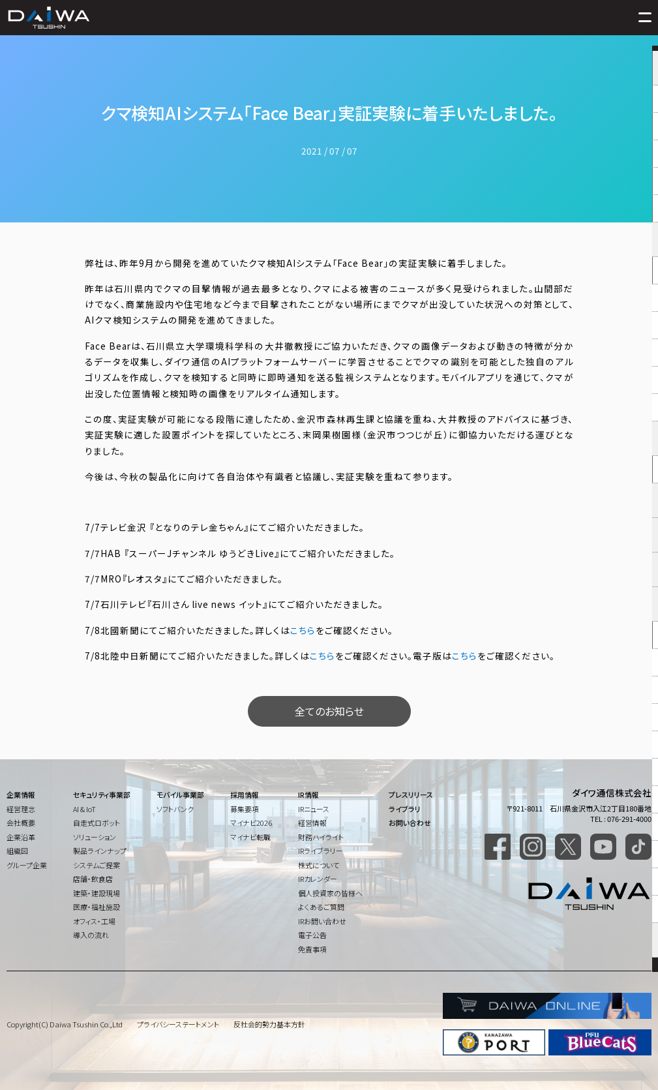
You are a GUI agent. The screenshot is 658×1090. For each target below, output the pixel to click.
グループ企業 (27, 865)
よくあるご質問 (321, 906)
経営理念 (21, 809)
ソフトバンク (175, 809)
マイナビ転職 (250, 837)
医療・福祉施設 (96, 906)
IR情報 (308, 794)
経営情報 (312, 822)
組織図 (17, 850)
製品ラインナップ (100, 850)
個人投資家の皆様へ (330, 893)
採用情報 (244, 794)
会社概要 (21, 822)
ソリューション (94, 837)
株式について (318, 865)
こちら (303, 630)
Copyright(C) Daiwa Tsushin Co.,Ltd (65, 1024)
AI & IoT (84, 809)
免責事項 (312, 949)
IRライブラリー (320, 850)
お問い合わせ (410, 822)
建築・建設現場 (96, 893)
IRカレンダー (317, 878)
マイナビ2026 (251, 822)
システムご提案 (96, 865)
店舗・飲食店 (93, 878)
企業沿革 (21, 837)
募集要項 (244, 809)
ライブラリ (405, 809)
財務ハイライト (321, 837)
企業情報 (21, 794)
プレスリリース (411, 794)
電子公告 (312, 935)
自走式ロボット (96, 822)
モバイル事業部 (180, 794)
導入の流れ (91, 935)
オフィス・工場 (94, 921)
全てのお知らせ (329, 711)
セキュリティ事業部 (101, 794)
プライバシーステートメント (178, 1024)
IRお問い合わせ (322, 921)
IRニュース (313, 809)
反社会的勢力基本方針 (269, 1024)
